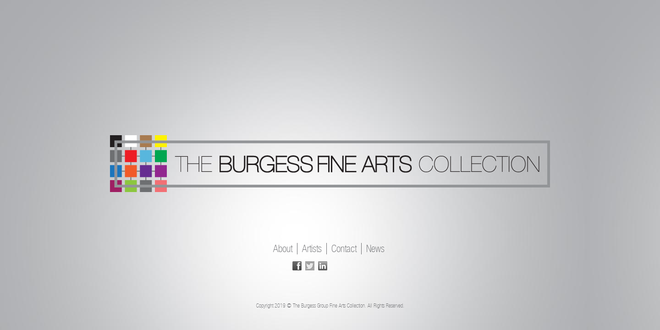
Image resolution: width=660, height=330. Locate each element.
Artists (312, 248)
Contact (344, 248)
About (282, 248)
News (375, 248)
